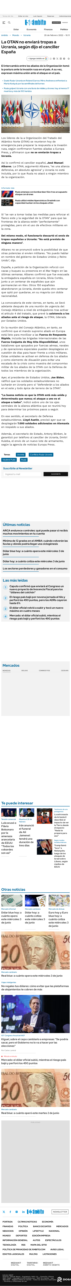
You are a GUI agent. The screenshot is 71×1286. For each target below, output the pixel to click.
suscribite (56, 22)
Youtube (30, 1212)
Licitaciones (50, 1254)
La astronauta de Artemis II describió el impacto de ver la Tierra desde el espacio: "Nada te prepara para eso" (61, 825)
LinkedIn (23, 1212)
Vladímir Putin (9, 459)
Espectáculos (53, 1240)
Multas (33, 1254)
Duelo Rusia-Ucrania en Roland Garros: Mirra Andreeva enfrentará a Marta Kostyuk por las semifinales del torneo (35, 82)
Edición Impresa (41, 1235)
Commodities (44, 670)
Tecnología (9, 1245)
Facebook (10, 1212)
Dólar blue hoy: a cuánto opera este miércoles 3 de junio (33, 552)
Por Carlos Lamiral (8, 1050)
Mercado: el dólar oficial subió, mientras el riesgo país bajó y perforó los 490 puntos (35, 617)
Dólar (16, 29)
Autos (36, 1240)
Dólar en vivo (23, 16)
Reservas (50, 16)
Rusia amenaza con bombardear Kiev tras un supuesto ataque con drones (41, 193)
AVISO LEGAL (57, 1249)
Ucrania (27, 35)
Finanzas (48, 29)
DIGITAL (16, 1264)
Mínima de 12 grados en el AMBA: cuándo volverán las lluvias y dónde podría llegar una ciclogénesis (35, 542)
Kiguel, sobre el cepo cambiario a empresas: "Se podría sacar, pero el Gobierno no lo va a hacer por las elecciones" (34, 1043)
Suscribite (56, 474)
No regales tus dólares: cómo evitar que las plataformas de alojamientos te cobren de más (35, 987)
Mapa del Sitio (39, 1245)
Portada (8, 1221)
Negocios (8, 1231)
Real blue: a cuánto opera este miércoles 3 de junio (31, 975)
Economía (31, 29)
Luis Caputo (37, 16)
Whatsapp (37, 1212)
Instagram (16, 1212)
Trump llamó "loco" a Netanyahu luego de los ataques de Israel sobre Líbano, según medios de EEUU (61, 856)
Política (64, 29)
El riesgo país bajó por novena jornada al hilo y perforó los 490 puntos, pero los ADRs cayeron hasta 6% (38, 600)
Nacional (54, 1231)
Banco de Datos (42, 1226)
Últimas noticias (27, 1221)
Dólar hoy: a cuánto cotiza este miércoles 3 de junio (34, 561)
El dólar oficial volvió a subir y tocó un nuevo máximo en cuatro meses (36, 609)
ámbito (4, 35)
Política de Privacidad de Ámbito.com (24, 1249)
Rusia (23, 459)
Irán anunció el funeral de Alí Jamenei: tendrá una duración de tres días (26, 835)
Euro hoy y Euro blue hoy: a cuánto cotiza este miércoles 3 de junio (59, 919)
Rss (23, 1245)
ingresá (65, 22)
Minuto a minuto (10, 1056)
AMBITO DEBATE (51, 1264)
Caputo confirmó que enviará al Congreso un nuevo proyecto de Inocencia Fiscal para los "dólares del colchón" (37, 589)
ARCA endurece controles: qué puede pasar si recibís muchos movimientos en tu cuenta (35, 532)
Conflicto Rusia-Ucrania (41, 454)
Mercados (62, 1226)
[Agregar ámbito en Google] (37, 58)
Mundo (15, 35)
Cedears (64, 670)
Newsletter (60, 1212)
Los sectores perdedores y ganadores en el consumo (35, 568)
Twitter (4, 1212)
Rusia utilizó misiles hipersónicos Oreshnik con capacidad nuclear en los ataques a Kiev (37, 201)
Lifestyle (38, 1231)
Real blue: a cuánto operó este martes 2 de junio (30, 1113)
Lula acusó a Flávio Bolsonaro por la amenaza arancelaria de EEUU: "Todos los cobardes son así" (8, 838)
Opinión (23, 1231)
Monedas (6, 670)
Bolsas (25, 670)
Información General (15, 1240)
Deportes (21, 1235)
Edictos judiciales (13, 1254)
